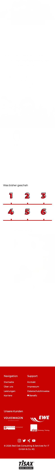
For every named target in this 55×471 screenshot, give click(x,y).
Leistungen (9, 391)
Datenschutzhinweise (38, 391)
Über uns (8, 386)
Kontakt (31, 382)
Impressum (33, 386)
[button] (11, 196)
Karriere (8, 395)
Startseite (9, 382)
